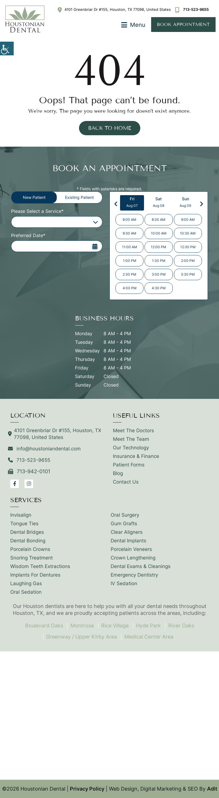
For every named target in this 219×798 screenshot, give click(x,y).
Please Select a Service (40, 222)
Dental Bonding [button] (27, 544)
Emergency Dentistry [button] (134, 578)
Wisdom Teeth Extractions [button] (40, 569)
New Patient (34, 197)
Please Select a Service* (37, 211)
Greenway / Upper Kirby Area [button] (81, 637)
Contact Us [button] (126, 485)
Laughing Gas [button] (26, 586)
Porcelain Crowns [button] (30, 552)
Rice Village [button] (115, 626)
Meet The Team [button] (131, 442)
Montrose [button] (82, 626)
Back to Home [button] (109, 128)
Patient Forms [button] (129, 468)
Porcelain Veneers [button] (131, 552)
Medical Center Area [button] (148, 637)
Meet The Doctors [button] (133, 434)
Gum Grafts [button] (124, 527)
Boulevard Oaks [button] (44, 626)
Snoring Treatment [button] (31, 561)
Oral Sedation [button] (26, 595)
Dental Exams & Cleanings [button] (141, 569)
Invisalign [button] (20, 518)
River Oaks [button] (181, 626)
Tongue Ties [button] (24, 527)
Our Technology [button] (131, 451)
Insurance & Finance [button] (136, 459)
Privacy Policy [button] (87, 789)
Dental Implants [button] (128, 544)
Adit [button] (212, 789)
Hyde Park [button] (148, 626)
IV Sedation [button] (124, 586)
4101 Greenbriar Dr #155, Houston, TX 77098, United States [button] (114, 9)
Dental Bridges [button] (27, 535)
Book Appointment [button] (183, 24)
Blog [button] (118, 476)
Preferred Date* (28, 235)
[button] (7, 48)
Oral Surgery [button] (125, 518)
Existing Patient (79, 197)
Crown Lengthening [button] (133, 561)
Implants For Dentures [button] (35, 578)
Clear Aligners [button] (127, 535)
